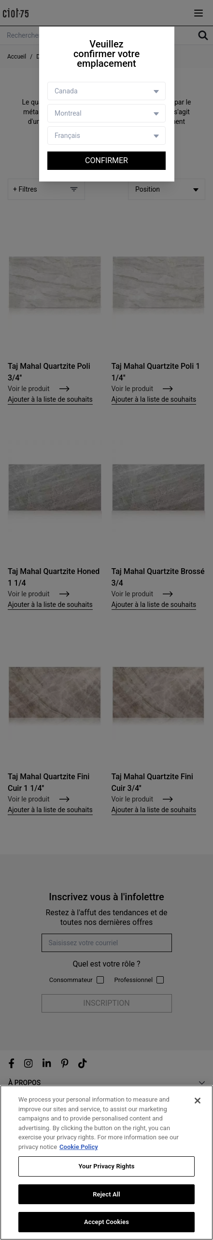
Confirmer (106, 160)
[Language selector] (106, 135)
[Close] (197, 1100)
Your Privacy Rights (106, 1166)
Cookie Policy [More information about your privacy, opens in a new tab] (78, 1146)
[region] (106, 1162)
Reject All (106, 1194)
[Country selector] (106, 91)
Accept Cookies (106, 1221)
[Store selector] (106, 113)
